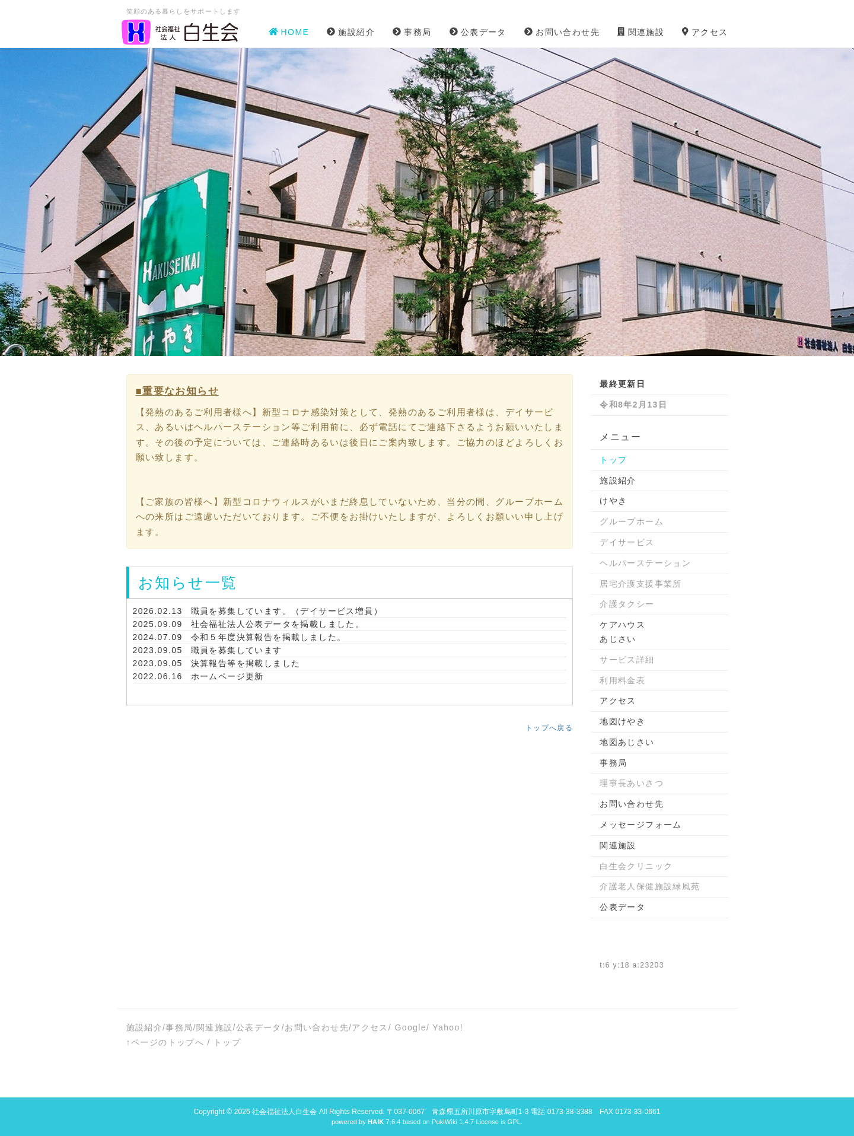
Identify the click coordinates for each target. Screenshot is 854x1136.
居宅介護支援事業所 (641, 583)
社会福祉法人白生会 (284, 1112)
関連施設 (618, 845)
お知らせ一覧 (188, 582)
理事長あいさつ (632, 783)
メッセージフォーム (641, 824)
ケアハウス (622, 624)
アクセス (618, 700)
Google (410, 1027)
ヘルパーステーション (645, 563)
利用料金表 (622, 680)
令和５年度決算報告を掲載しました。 (268, 637)
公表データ (622, 907)
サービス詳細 (627, 659)
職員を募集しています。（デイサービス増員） (287, 611)
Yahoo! (447, 1027)
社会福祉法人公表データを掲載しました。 (278, 624)
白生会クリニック (636, 866)
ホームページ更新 (227, 676)
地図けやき (622, 721)
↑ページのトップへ (165, 1042)
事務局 (613, 763)
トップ (613, 459)
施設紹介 (618, 480)
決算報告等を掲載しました (246, 663)
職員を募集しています (236, 650)
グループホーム (632, 521)
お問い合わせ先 (632, 804)
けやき (613, 500)
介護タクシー (627, 604)
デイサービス (627, 542)
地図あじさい (627, 742)
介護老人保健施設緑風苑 (650, 886)
